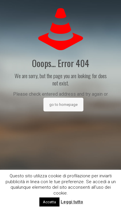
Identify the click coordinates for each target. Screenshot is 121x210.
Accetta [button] (49, 202)
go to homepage (63, 104)
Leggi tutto (72, 201)
